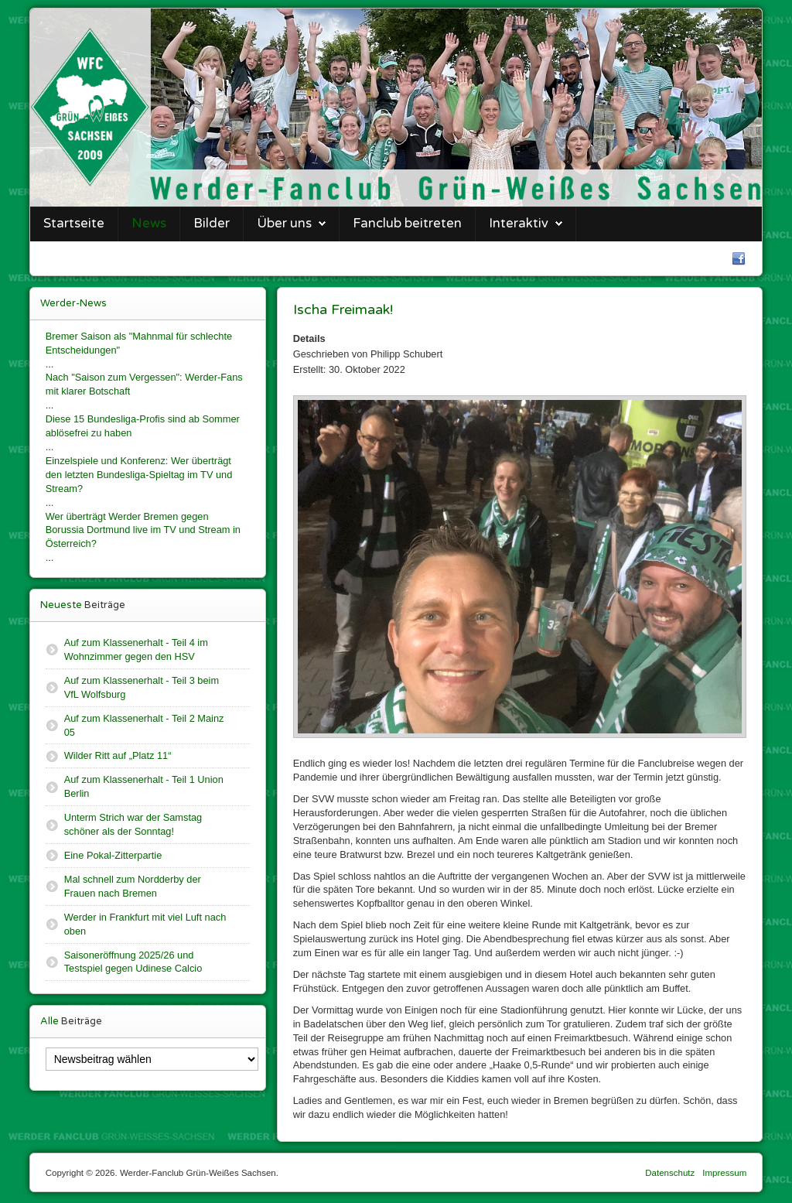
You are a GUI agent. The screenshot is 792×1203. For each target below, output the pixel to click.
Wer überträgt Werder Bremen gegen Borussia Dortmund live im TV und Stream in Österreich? (143, 530)
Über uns (284, 223)
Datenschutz (670, 1172)
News (148, 223)
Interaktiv (518, 223)
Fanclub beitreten (407, 223)
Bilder (211, 223)
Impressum (724, 1172)
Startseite (73, 223)
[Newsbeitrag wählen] (152, 1059)
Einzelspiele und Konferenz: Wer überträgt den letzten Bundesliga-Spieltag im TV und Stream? (139, 474)
